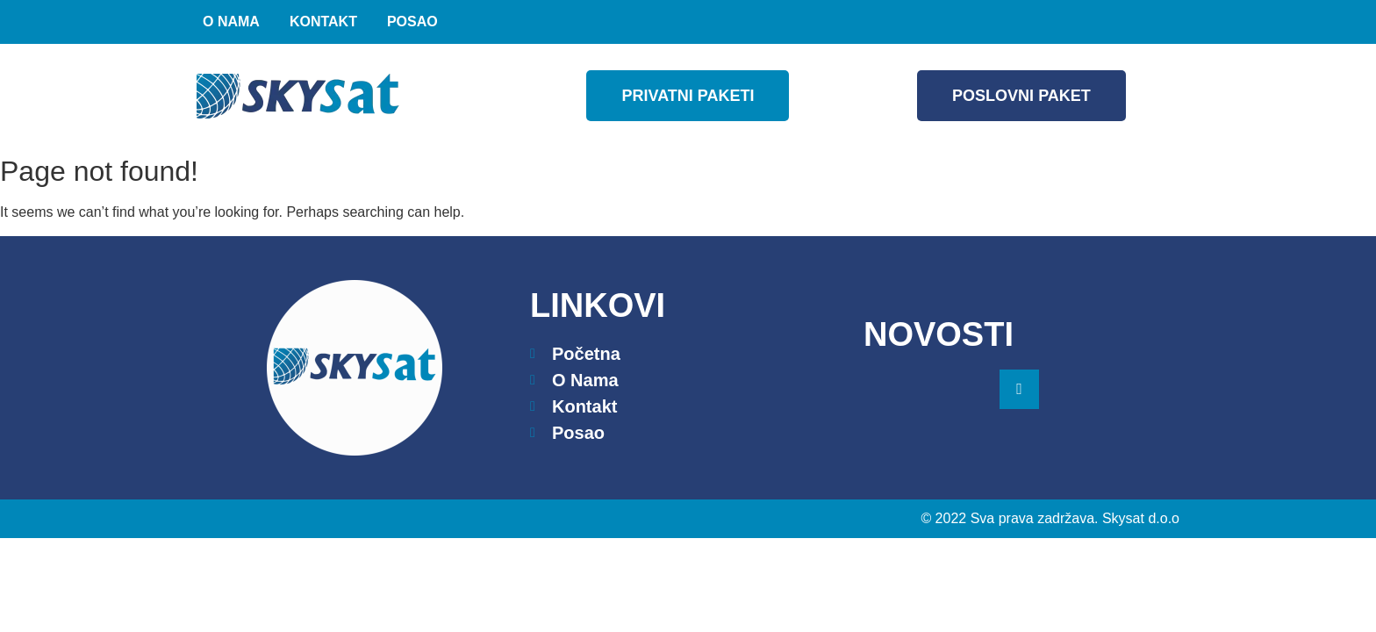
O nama (231, 21)
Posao (412, 21)
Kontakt (323, 21)
